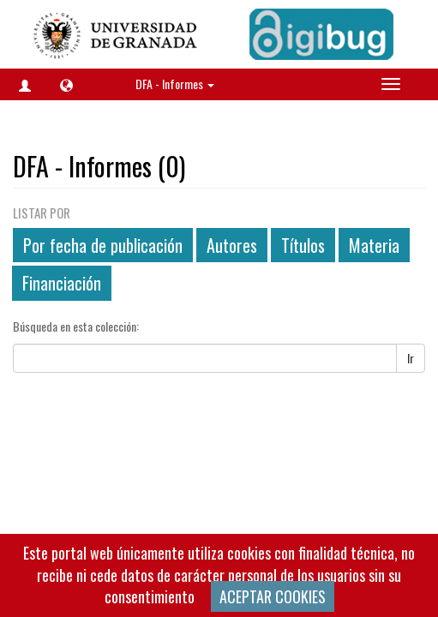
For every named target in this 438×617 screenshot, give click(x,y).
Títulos (303, 245)
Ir (410, 358)
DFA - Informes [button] (174, 84)
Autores (232, 245)
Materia (374, 245)
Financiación (61, 283)
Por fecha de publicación (103, 245)
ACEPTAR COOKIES (272, 596)
